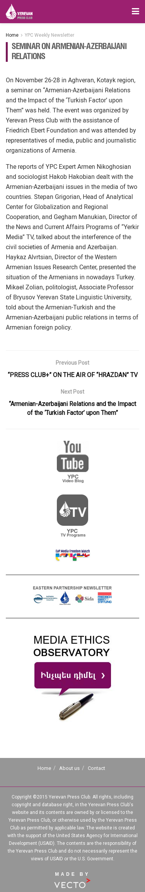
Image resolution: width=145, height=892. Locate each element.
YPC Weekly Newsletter (49, 35)
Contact (96, 768)
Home (12, 35)
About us (69, 768)
